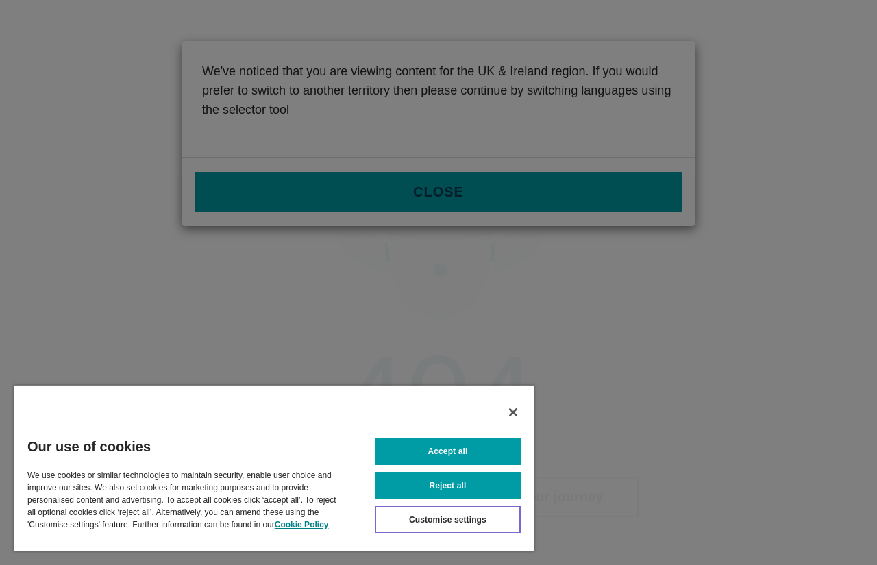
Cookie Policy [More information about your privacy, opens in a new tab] (302, 524)
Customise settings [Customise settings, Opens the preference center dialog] (447, 520)
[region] (274, 468)
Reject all (448, 485)
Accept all (448, 451)
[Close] (513, 412)
